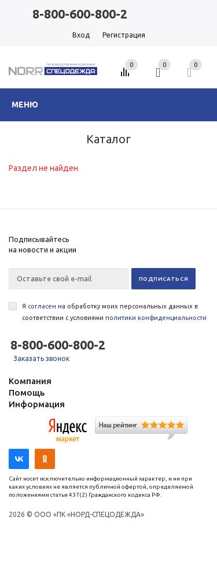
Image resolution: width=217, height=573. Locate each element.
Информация (37, 404)
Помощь (27, 392)
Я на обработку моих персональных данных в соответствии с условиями (114, 312)
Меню (25, 104)
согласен (42, 306)
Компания (30, 381)
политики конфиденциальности (156, 317)
